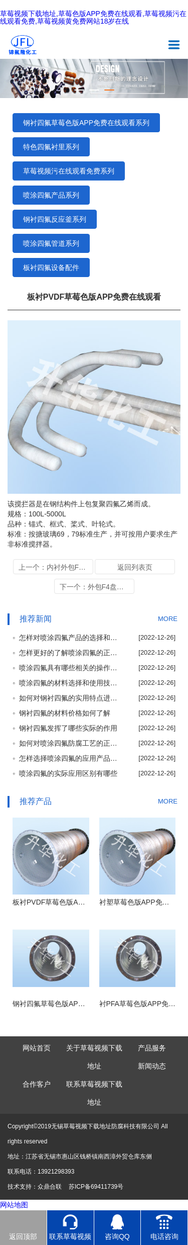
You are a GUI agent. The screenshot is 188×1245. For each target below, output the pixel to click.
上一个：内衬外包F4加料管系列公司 (56, 567)
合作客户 (37, 1084)
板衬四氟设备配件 (51, 267)
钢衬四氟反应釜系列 (54, 219)
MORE (167, 618)
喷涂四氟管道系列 (51, 243)
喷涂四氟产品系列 (51, 195)
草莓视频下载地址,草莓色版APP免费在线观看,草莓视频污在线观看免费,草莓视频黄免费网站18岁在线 (93, 17)
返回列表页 (134, 567)
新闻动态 (152, 1066)
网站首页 (37, 1048)
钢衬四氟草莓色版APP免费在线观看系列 (86, 123)
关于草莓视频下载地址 (94, 1057)
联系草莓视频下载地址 (94, 1093)
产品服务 (152, 1048)
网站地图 (14, 1205)
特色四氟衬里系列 (51, 147)
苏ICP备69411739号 (96, 1186)
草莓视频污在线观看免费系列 (68, 171)
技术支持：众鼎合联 (35, 1186)
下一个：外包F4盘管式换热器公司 (97, 587)
